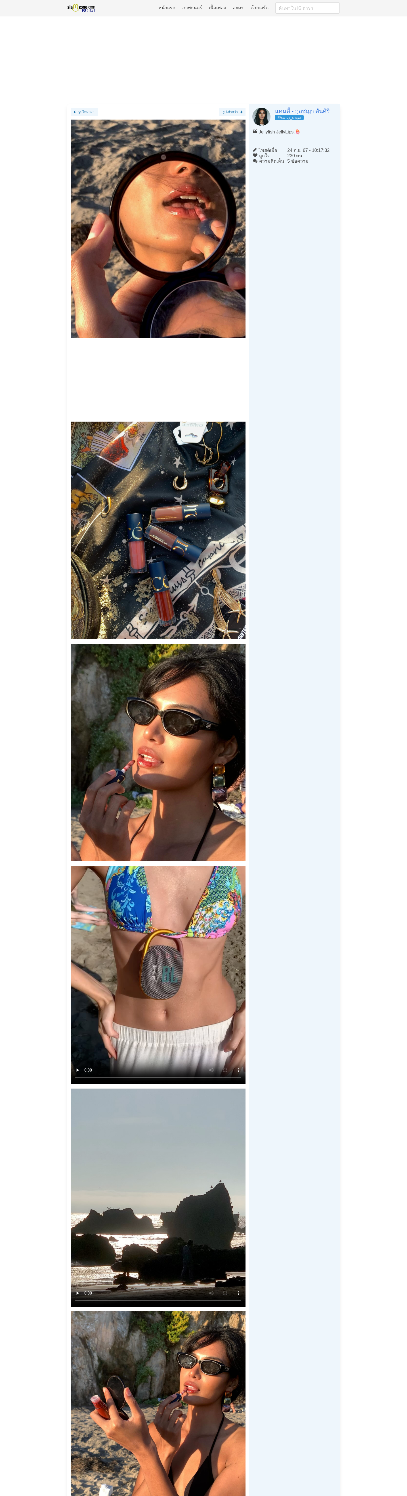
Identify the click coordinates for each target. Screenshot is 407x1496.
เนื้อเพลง (217, 7)
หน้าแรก (166, 7)
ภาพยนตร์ (192, 7)
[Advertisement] (203, 60)
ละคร (238, 7)
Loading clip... (158, 975)
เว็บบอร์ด (259, 7)
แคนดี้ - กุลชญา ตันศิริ (302, 111)
